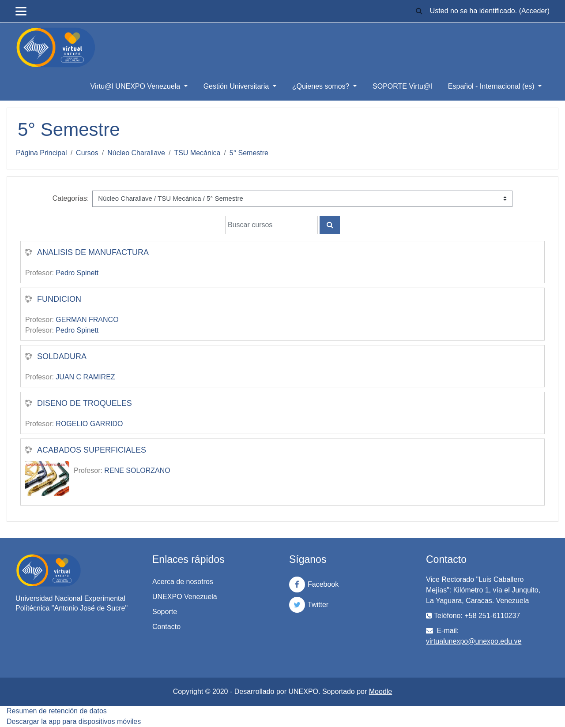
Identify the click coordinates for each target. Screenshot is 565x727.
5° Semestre (249, 153)
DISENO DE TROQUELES (84, 403)
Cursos (87, 153)
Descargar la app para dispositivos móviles (74, 721)
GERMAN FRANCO (87, 319)
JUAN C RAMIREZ (85, 377)
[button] (419, 11)
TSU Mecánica (197, 153)
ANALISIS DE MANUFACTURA (93, 252)
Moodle (380, 691)
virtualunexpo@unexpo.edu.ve (473, 641)
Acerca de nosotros (182, 581)
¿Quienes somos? (321, 86)
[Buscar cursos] (271, 225)
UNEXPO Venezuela (184, 596)
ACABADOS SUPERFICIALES (91, 450)
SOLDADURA (62, 356)
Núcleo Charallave (136, 153)
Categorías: (71, 198)
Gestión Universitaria (237, 86)
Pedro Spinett (77, 273)
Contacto (166, 626)
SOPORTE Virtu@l (402, 86)
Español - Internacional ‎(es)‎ (492, 86)
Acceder (534, 11)
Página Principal (41, 153)
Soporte (164, 611)
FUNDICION (59, 299)
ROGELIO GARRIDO (89, 423)
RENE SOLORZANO (137, 470)
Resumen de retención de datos (57, 711)
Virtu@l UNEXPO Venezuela (136, 86)
